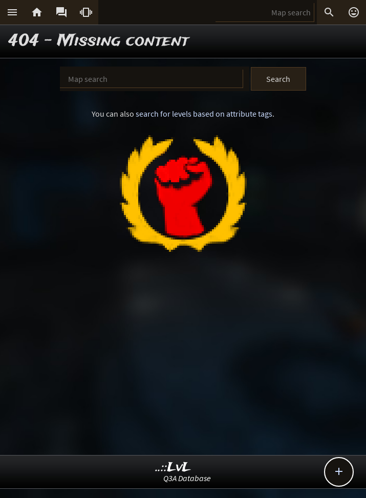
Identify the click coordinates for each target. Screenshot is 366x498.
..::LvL (173, 468)
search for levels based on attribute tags (204, 114)
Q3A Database (187, 478)
